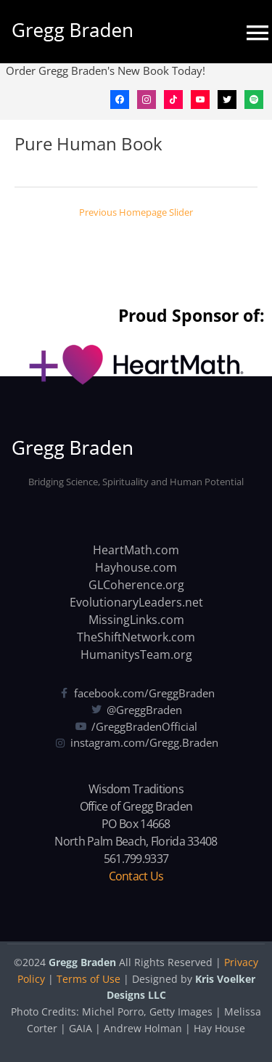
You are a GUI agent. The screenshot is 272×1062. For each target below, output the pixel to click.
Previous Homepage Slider (136, 212)
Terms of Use (88, 979)
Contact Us (136, 876)
